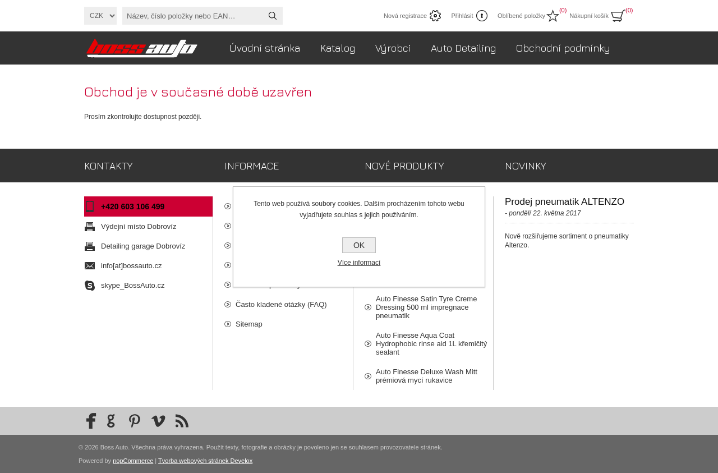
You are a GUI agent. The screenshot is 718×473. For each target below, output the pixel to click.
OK (359, 245)
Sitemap (249, 324)
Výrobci (393, 48)
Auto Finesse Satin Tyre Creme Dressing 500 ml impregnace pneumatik (426, 307)
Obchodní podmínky (563, 48)
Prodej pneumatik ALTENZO (564, 201)
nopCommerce (133, 460)
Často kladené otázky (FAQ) (281, 304)
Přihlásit (462, 15)
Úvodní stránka (264, 48)
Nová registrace (405, 15)
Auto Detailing (463, 48)
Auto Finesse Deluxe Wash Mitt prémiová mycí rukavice (426, 376)
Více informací (359, 263)
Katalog (337, 48)
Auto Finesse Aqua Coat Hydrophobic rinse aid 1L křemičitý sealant (431, 343)
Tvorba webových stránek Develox (205, 460)
